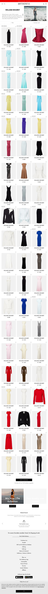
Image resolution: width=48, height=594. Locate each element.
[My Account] (44, 4)
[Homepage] (24, 4)
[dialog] (24, 588)
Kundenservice (24, 540)
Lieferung (24, 549)
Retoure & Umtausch (24, 551)
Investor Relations (24, 568)
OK (24, 591)
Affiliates (24, 570)
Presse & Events (24, 563)
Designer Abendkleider (30, 516)
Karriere (24, 565)
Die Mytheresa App (24, 559)
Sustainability (24, 561)
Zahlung (24, 546)
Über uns (24, 557)
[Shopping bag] (46, 4)
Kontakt (24, 542)
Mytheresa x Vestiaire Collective (24, 553)
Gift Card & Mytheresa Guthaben (24, 544)
